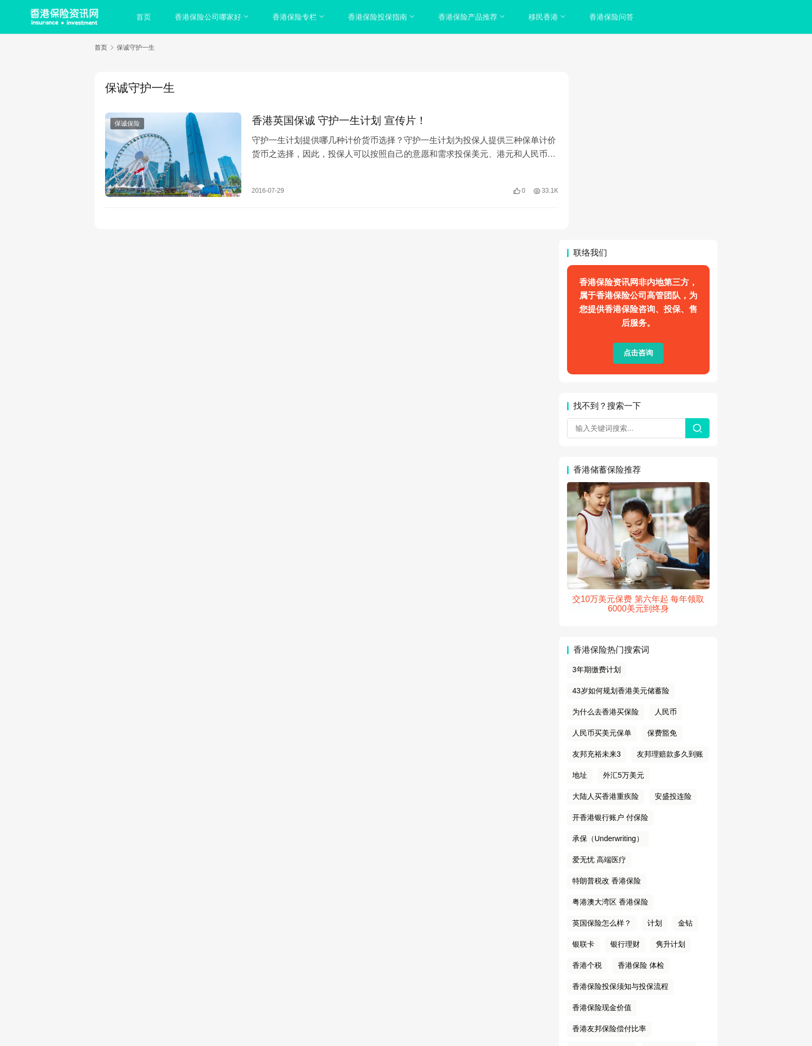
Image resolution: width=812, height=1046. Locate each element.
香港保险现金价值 (601, 839)
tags (392, 963)
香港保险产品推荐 (468, 17)
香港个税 (587, 797)
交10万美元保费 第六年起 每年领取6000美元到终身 (638, 436)
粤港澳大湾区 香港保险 (610, 734)
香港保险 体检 (641, 797)
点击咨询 (638, 185)
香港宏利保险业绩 (601, 882)
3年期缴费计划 (596, 502)
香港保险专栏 (295, 17)
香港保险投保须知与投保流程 (620, 818)
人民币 (666, 544)
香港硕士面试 (669, 882)
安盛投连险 (673, 628)
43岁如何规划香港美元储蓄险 (620, 523)
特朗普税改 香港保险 (606, 713)
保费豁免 (662, 565)
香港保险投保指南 (378, 17)
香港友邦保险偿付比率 (609, 860)
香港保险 (449, 977)
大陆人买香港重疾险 (605, 628)
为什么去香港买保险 (605, 544)
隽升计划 (670, 776)
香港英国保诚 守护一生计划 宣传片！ (333, 120)
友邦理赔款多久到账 (670, 586)
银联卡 (583, 776)
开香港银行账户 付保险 (610, 649)
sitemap (414, 963)
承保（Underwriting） (608, 670)
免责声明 (448, 950)
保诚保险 (127, 123)
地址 (579, 607)
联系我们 (482, 950)
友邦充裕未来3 (596, 586)
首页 (144, 17)
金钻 (685, 755)
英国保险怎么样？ (601, 755)
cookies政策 (406, 950)
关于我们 (329, 950)
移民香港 (544, 17)
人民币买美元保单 (601, 565)
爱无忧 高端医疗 (599, 691)
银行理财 (625, 776)
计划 (654, 755)
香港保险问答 (612, 17)
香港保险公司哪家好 (209, 17)
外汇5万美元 (623, 607)
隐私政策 (365, 950)
